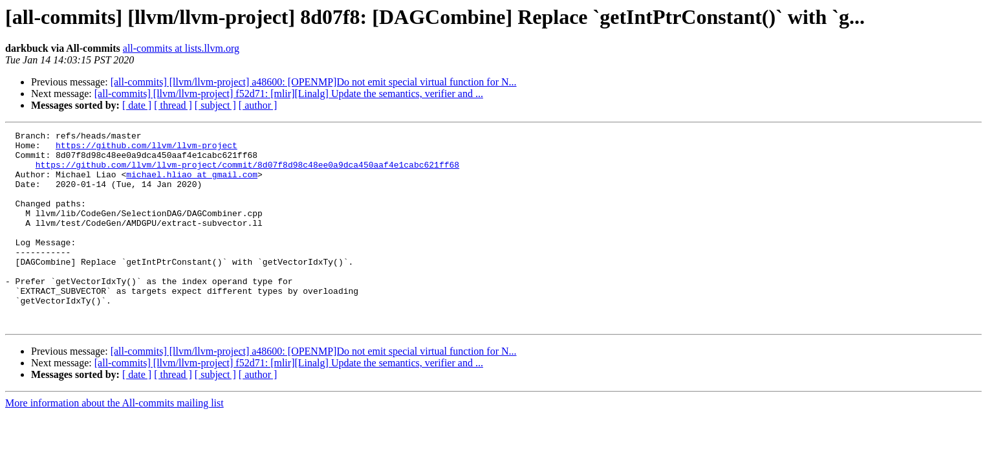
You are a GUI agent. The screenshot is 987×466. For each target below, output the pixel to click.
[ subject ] (215, 105)
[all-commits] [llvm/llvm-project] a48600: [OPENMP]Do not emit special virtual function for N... (314, 81)
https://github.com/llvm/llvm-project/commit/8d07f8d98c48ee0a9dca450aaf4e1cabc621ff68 (247, 172)
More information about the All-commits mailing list (114, 441)
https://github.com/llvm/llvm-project (146, 149)
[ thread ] (173, 105)
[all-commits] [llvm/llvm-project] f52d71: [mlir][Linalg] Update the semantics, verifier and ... (288, 93)
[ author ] (258, 105)
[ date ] (136, 105)
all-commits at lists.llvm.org (181, 48)
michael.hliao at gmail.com (191, 184)
